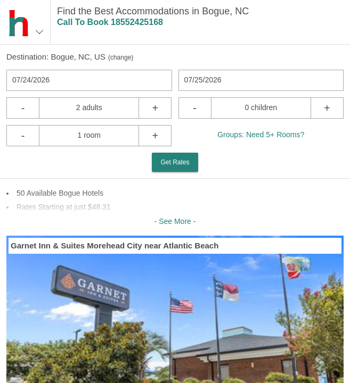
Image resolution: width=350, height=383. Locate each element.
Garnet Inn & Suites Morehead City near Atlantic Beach (114, 245)
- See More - (175, 221)
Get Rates (174, 162)
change (120, 57)
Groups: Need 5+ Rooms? (260, 134)
